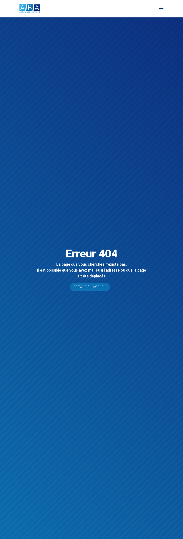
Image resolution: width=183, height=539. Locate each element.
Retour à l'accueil (90, 287)
